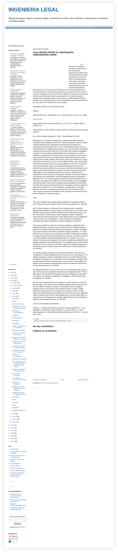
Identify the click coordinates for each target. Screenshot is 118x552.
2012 (12, 428)
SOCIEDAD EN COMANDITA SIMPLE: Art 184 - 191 (18, 196)
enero (14, 422)
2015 (12, 278)
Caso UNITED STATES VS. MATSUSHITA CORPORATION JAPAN (19, 364)
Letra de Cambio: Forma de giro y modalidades (17, 180)
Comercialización (17, 318)
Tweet (81, 64)
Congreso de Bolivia (16, 468)
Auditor (14, 399)
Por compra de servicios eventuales (19, 378)
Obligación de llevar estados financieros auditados (18, 388)
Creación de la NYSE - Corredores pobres (19, 347)
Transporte (15, 315)
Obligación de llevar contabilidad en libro (19, 393)
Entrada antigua (83, 379)
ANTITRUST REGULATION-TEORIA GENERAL (53, 320)
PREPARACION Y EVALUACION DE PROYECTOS (15, 495)
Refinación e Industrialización (17, 311)
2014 (12, 280)
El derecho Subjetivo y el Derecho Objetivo (17, 124)
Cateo (14, 301)
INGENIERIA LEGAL (34, 10)
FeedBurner (21, 527)
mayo (14, 296)
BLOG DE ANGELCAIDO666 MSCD (18, 504)
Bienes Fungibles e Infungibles (16, 107)
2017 (12, 272)
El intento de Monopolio (19, 359)
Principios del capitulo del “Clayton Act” (18, 351)
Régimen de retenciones (16, 383)
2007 (12, 441)
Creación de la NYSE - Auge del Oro (19, 342)
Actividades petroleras (19, 410)
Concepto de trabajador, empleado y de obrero (17, 54)
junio (14, 293)
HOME (9, 27)
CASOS (69, 320)
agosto (14, 288)
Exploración (15, 323)
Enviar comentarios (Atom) (50, 383)
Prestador (15, 402)
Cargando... (36, 388)
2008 (12, 438)
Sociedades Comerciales (22, 27)
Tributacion (53, 27)
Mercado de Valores (66, 27)
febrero (14, 419)
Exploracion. (16, 298)
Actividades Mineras (18, 304)
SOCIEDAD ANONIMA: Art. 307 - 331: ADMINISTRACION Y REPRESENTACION (17, 141)
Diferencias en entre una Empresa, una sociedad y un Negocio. (18, 72)
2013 (12, 425)
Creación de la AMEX (18, 330)
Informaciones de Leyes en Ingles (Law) (17, 456)
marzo (14, 416)
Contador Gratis (13, 539)
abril (13, 414)
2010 (12, 433)
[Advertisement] (59, 36)
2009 (12, 436)
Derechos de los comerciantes (15, 214)
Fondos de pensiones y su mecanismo (19, 326)
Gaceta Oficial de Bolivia (17, 470)
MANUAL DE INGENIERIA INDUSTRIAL (18, 500)
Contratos (90, 27)
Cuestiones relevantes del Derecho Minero (19, 307)
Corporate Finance (40, 27)
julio (13, 291)
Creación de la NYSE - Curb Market (19, 334)
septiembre (16, 285)
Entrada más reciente (40, 379)
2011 (12, 430)
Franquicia (80, 27)
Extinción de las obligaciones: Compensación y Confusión (15, 163)
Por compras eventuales (16, 374)
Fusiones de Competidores (17, 355)
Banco (14, 405)
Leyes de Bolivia (15, 463)
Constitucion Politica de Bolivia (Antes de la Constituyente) (17, 474)
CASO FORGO (15, 466)
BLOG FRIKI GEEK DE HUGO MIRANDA (17, 508)
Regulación (15, 407)
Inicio (62, 379)
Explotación (15, 320)
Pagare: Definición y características (16, 90)
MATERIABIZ (14, 449)
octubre (14, 283)
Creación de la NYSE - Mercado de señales (19, 338)
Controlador (15, 397)
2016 (12, 275)
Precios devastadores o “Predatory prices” (19, 370)
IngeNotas (13, 264)
